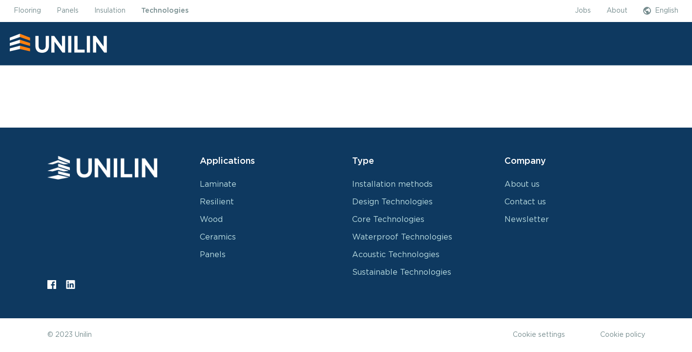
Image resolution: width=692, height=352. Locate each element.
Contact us (525, 202)
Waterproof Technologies (402, 237)
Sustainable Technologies (401, 272)
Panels (213, 255)
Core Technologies (388, 219)
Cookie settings (539, 334)
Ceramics (218, 237)
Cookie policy (622, 334)
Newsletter (526, 219)
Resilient (217, 202)
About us (522, 184)
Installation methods (392, 184)
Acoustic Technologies (396, 255)
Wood (211, 219)
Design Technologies (392, 202)
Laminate (218, 184)
